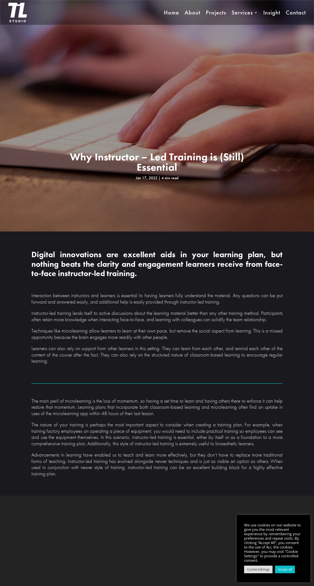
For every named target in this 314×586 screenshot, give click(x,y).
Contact (296, 12)
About (192, 12)
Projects (216, 12)
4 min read (169, 177)
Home (171, 12)
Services (242, 12)
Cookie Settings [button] (258, 569)
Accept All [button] (285, 569)
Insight (271, 12)
